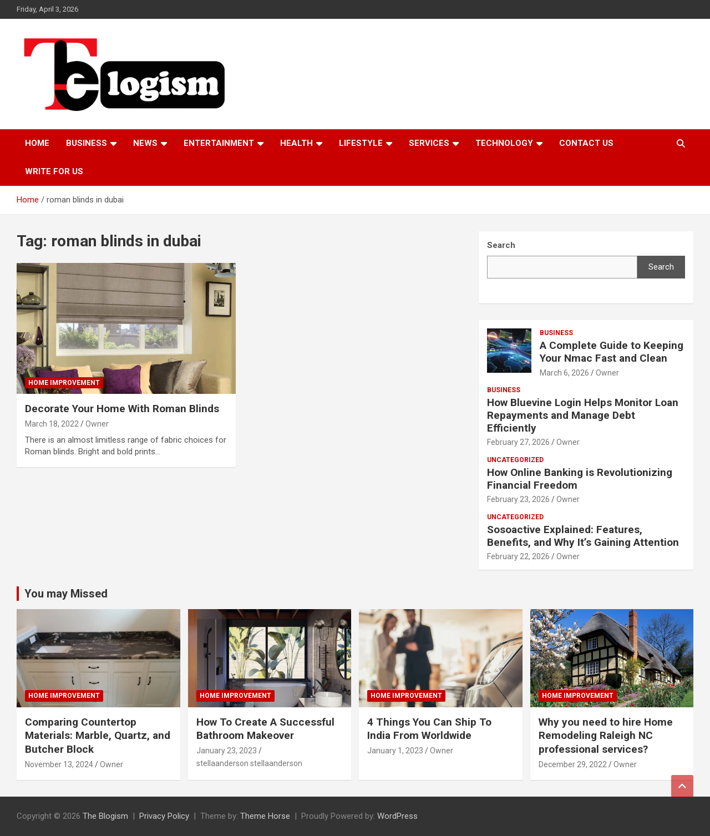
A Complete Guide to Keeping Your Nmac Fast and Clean (611, 351)
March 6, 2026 (564, 372)
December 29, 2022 (573, 764)
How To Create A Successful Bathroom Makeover (265, 729)
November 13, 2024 (59, 764)
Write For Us (54, 171)
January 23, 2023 (226, 750)
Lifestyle (361, 143)
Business (86, 143)
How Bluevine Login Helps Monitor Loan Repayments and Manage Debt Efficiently (582, 415)
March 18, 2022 (52, 423)
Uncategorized (515, 460)
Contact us (586, 143)
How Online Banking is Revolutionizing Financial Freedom (579, 479)
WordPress (397, 816)
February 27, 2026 (518, 442)
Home (37, 143)
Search (661, 267)
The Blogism (105, 816)
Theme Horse (265, 816)
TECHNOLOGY (504, 143)
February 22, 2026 (518, 556)
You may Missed (66, 593)
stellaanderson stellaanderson (249, 763)
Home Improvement (64, 383)
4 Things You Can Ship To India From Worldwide (429, 729)
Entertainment (219, 143)
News (145, 143)
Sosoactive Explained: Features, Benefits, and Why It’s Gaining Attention (583, 536)
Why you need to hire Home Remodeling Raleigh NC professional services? (606, 736)
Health (296, 143)
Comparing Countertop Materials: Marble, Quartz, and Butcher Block (97, 736)
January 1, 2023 (395, 750)
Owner (97, 423)
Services (429, 143)
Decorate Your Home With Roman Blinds (122, 408)
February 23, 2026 (518, 499)
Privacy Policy (164, 816)
